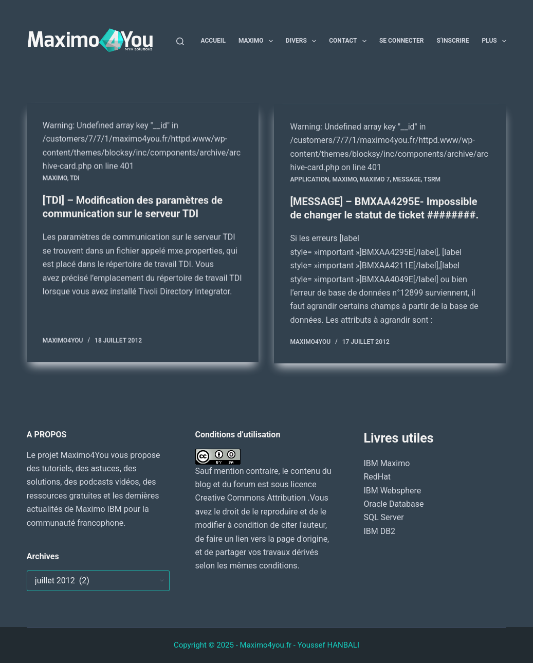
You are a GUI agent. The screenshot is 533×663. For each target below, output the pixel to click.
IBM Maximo (386, 463)
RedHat (377, 477)
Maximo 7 (375, 181)
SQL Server (383, 517)
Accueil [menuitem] (213, 40)
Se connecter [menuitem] (401, 40)
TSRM (432, 181)
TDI (75, 178)
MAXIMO (55, 178)
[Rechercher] (180, 41)
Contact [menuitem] (350, 41)
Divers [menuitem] (303, 41)
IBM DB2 (379, 531)
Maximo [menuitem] (257, 41)
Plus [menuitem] (494, 41)
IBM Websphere (392, 490)
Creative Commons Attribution (251, 498)
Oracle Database (393, 504)
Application (309, 181)
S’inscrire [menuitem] (452, 40)
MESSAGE (407, 181)
